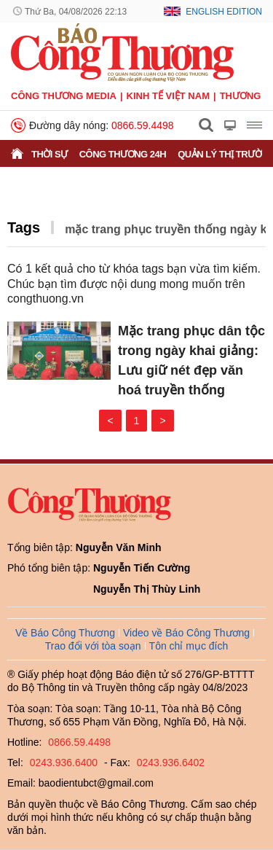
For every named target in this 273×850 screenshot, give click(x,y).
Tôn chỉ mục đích (189, 646)
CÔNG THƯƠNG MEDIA (63, 95)
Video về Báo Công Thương (186, 633)
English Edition (224, 12)
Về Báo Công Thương (65, 633)
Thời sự (49, 154)
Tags (23, 227)
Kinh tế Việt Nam (168, 95)
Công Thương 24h (122, 154)
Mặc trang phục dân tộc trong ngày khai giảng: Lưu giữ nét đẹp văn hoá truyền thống (191, 360)
